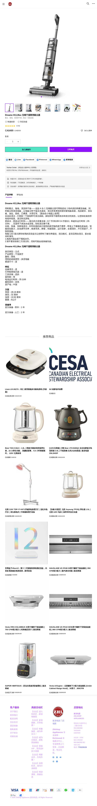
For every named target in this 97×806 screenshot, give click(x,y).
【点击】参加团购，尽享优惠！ (37, 742)
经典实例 (14, 756)
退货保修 (14, 745)
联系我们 (14, 734)
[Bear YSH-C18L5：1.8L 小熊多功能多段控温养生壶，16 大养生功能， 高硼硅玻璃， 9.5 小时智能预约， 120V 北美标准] (26, 462)
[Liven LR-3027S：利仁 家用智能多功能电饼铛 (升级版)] (26, 401)
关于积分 (14, 752)
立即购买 (70, 149)
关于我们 (14, 731)
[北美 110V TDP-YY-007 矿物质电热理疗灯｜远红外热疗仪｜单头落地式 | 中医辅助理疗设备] (26, 522)
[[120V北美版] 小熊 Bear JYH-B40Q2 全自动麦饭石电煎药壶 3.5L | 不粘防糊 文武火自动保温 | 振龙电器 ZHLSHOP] (70, 462)
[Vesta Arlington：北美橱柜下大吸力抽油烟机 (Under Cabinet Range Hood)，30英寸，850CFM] (70, 698)
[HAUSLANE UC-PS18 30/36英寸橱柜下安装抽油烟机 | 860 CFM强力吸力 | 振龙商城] (70, 639)
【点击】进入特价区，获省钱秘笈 (37, 733)
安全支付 (14, 741)
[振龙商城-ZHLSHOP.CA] (10, 4)
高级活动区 (37, 727)
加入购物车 (26, 150)
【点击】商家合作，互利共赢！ (37, 776)
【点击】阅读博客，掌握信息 (37, 793)
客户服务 (14, 727)
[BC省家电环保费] (70, 400)
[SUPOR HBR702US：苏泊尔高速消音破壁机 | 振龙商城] (26, 698)
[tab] (9, 195)
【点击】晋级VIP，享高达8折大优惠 (37, 768)
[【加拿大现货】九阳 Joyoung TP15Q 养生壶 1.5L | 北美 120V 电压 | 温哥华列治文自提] (70, 522)
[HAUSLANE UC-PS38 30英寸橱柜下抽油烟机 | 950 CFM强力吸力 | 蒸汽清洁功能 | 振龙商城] (70, 580)
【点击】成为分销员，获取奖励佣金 (37, 759)
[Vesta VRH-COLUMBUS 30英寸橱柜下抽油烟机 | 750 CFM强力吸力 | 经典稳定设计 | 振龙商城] (26, 639)
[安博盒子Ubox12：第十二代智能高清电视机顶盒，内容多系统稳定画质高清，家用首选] (26, 580)
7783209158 (82, 767)
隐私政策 (14, 749)
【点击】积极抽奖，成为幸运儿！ (37, 750)
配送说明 (14, 738)
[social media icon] (53, 777)
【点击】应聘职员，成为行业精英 (37, 785)
